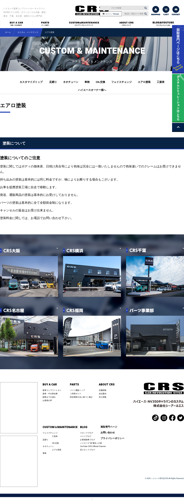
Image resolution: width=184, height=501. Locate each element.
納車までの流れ (49, 397)
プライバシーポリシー (112, 438)
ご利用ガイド (75, 394)
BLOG (83, 427)
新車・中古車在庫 (50, 394)
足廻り (53, 81)
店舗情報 (102, 390)
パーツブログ (85, 436)
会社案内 (102, 394)
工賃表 (160, 81)
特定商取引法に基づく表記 (81, 397)
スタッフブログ (86, 433)
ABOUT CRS (106, 385)
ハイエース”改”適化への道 (91, 443)
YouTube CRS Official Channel (93, 446)
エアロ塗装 (144, 81)
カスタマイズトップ (31, 81)
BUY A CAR (50, 385)
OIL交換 (100, 81)
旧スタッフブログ (87, 450)
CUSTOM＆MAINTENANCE (60, 427)
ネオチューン (70, 81)
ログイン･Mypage (112, 14)
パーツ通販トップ (77, 390)
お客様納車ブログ (87, 440)
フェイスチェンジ (121, 81)
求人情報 (102, 397)
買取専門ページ (109, 427)
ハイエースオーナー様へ (92, 89)
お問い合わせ (108, 432)
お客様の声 (47, 400)
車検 (87, 81)
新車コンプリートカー (52, 390)
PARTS (74, 385)
